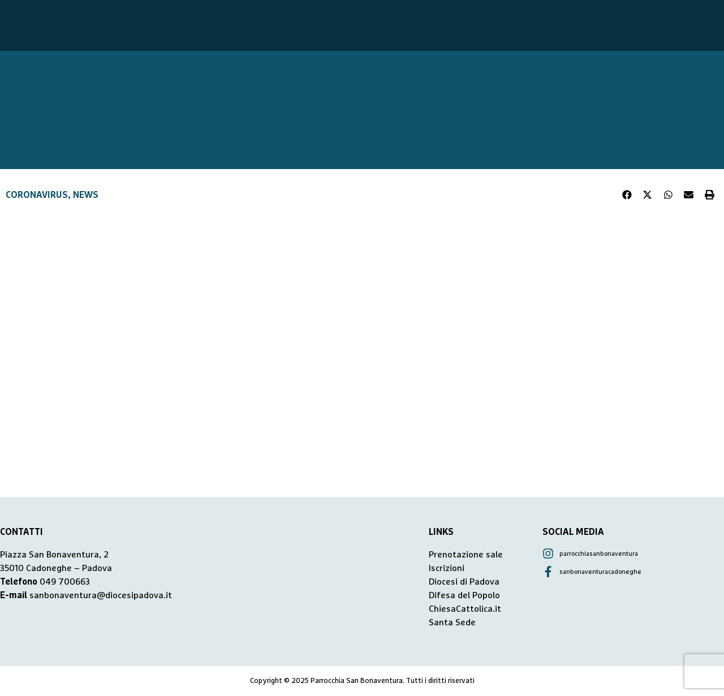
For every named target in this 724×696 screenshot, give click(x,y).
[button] (627, 195)
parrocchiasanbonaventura (598, 554)
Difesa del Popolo (464, 595)
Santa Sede (452, 622)
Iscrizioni (446, 568)
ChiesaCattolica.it (465, 608)
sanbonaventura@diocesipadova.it (100, 595)
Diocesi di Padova (464, 581)
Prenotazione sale (466, 554)
